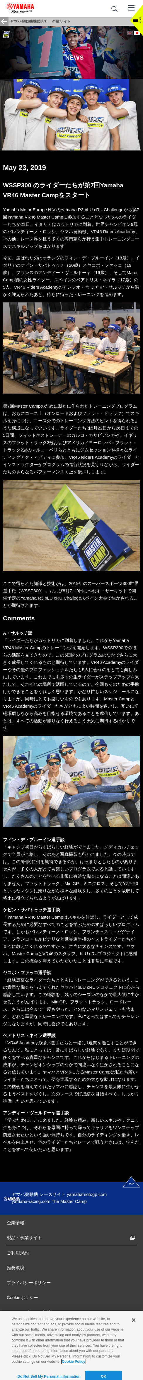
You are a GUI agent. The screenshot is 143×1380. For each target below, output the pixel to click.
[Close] (133, 1333)
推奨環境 (15, 1267)
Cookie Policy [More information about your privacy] (73, 1375)
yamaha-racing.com (31, 1201)
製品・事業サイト (24, 1237)
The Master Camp (69, 1201)
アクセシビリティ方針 (29, 1312)
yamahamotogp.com (87, 1194)
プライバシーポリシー (29, 1282)
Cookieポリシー (22, 1297)
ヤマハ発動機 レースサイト (39, 1194)
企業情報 (15, 1222)
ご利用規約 (18, 1252)
